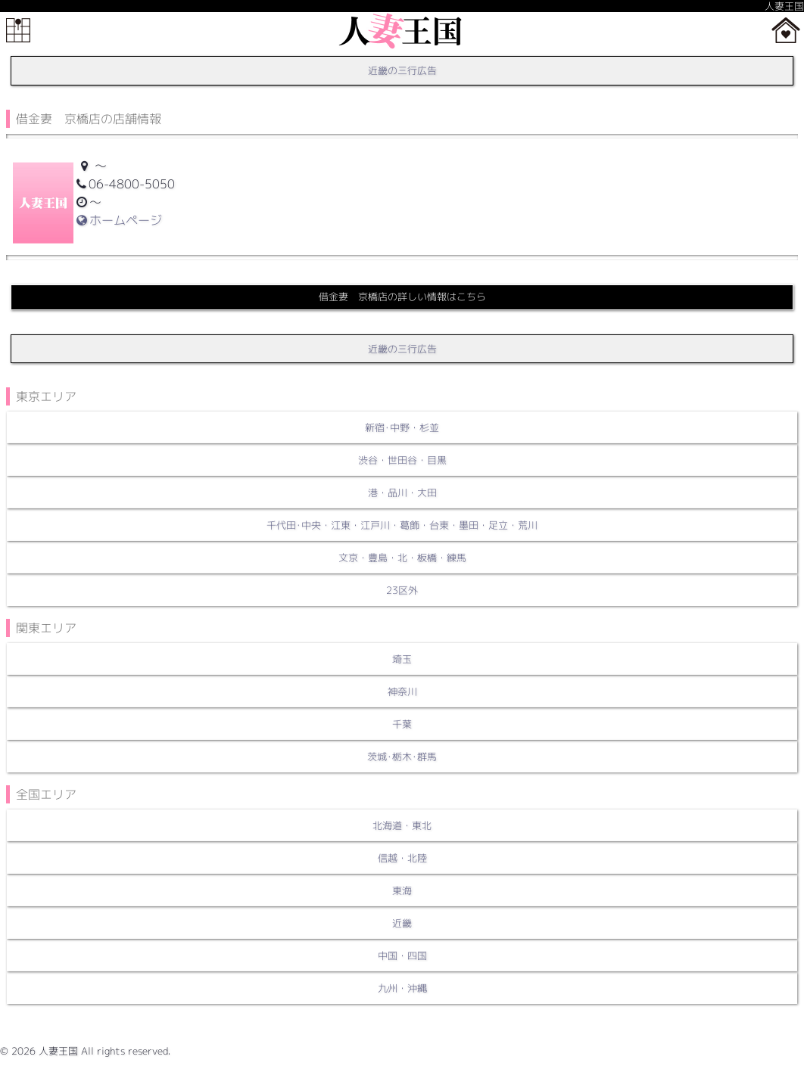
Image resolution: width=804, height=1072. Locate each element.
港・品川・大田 (402, 492)
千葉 (402, 724)
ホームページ (119, 220)
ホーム (785, 30)
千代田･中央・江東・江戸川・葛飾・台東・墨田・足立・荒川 (402, 525)
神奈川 (402, 691)
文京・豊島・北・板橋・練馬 (402, 557)
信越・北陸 (402, 858)
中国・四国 (402, 955)
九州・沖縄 (402, 988)
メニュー (18, 30)
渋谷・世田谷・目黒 (402, 460)
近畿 (402, 923)
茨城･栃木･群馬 (402, 756)
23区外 (402, 590)
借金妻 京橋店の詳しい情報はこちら (402, 296)
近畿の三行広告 (402, 70)
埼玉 (402, 659)
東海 (402, 890)
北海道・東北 (402, 825)
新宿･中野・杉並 (402, 427)
